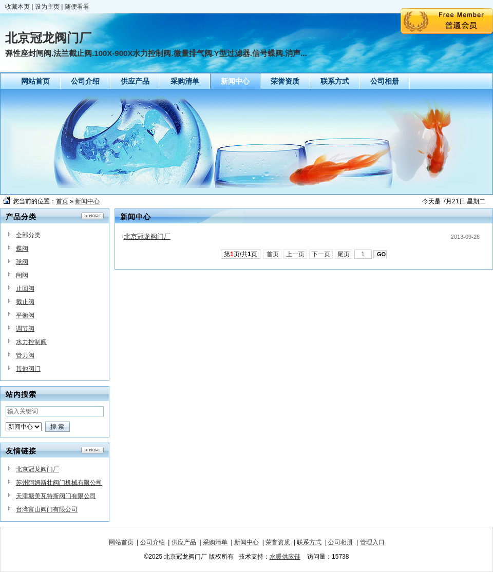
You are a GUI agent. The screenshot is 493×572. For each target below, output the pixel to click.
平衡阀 (25, 315)
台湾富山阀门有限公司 (47, 509)
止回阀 (25, 288)
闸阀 (22, 275)
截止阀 (25, 302)
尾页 (344, 254)
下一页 (321, 254)
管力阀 (25, 355)
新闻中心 (87, 201)
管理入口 (372, 542)
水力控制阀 (31, 342)
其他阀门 (28, 368)
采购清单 (215, 542)
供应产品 (184, 542)
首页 (62, 201)
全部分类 (28, 235)
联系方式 (309, 542)
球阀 (22, 261)
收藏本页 (17, 6)
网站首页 (121, 542)
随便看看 (77, 6)
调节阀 (25, 328)
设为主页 (47, 6)
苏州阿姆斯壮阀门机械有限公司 (59, 482)
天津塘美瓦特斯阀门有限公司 (56, 496)
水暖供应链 (285, 556)
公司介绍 (152, 542)
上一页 (296, 254)
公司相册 (340, 542)
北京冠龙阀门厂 (37, 469)
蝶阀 (22, 248)
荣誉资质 (278, 542)
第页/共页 (240, 254)
